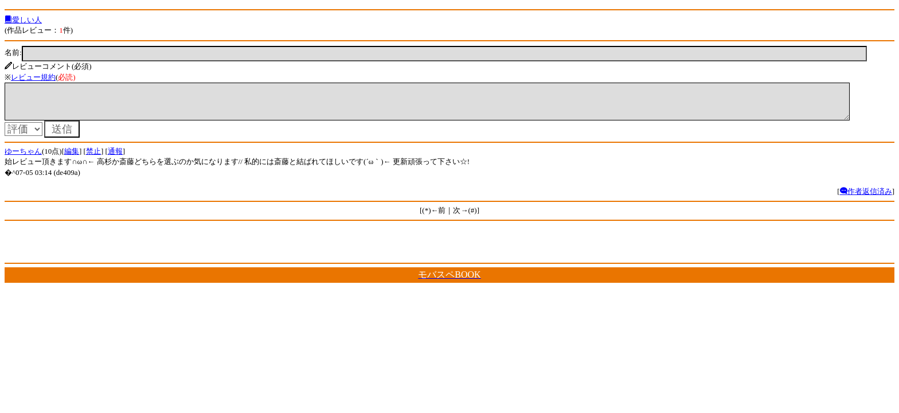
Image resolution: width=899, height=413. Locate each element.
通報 (115, 158)
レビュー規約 (33, 77)
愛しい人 (23, 19)
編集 (71, 158)
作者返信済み (866, 198)
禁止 (93, 158)
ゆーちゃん (23, 158)
